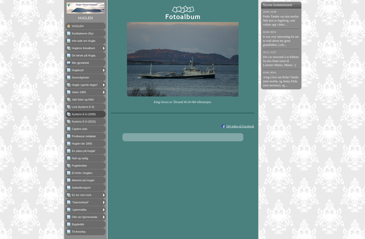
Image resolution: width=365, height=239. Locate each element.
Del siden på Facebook (240, 126)
